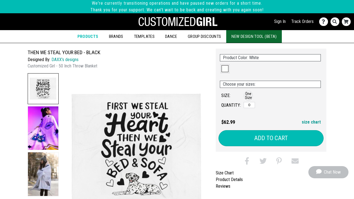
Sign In (280, 21)
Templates (144, 36)
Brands (116, 36)
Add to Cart (271, 138)
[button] (43, 89)
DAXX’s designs (65, 59)
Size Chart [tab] (225, 173)
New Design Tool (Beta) (254, 36)
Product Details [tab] (229, 179)
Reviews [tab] (223, 186)
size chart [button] (311, 122)
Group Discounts (204, 36)
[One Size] (249, 105)
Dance (171, 36)
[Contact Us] (324, 21)
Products (87, 36)
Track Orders (302, 21)
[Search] (336, 21)
